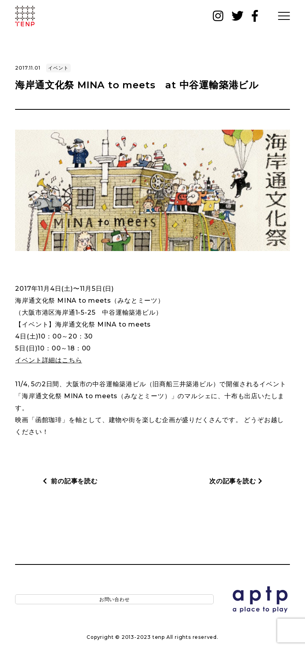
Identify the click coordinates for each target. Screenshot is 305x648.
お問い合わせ (40, 601)
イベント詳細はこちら (48, 360)
